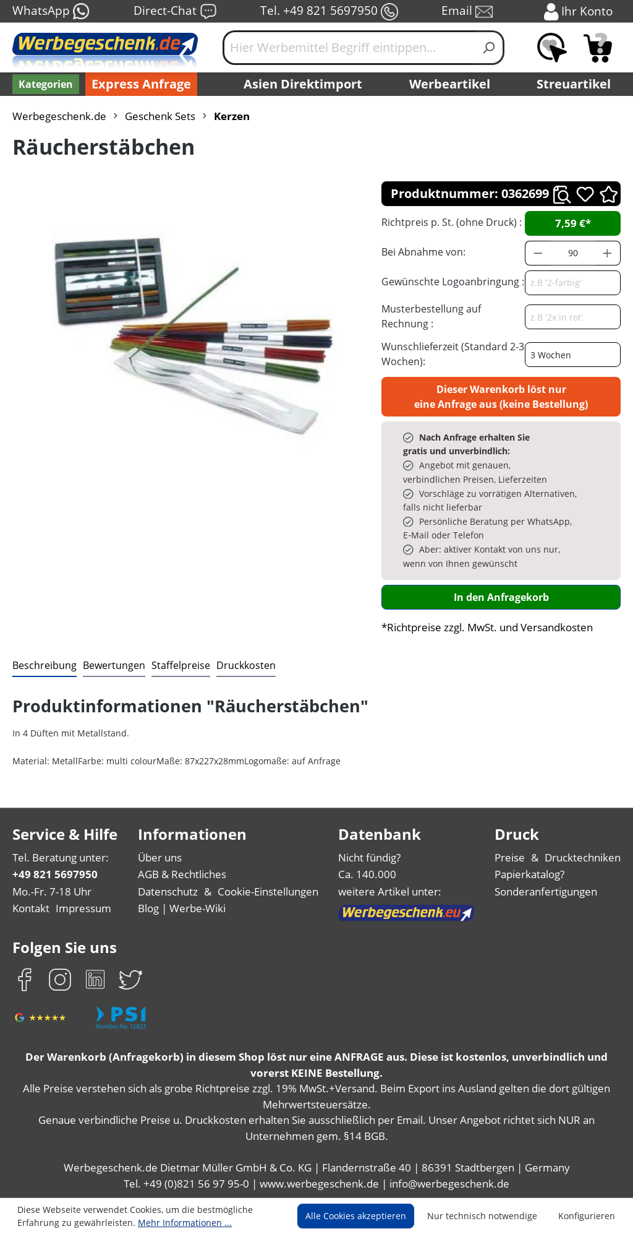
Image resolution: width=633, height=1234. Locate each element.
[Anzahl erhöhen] (608, 253)
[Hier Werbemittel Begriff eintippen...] (349, 47)
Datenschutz (168, 891)
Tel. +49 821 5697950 (329, 11)
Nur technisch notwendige (482, 1216)
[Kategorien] (45, 84)
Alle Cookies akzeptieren (355, 1216)
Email (467, 11)
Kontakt (30, 908)
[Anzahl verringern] (538, 253)
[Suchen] (489, 47)
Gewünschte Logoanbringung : (452, 281)
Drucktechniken (583, 857)
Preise (510, 857)
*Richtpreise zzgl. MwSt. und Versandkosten (487, 627)
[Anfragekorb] (598, 47)
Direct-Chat (175, 11)
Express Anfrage (141, 84)
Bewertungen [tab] (114, 665)
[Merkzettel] (552, 47)
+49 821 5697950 (55, 874)
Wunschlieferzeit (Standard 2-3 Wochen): (452, 354)
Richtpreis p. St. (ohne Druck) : (451, 222)
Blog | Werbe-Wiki (182, 908)
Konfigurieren (586, 1216)
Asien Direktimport (303, 84)
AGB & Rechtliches (182, 874)
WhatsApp (51, 11)
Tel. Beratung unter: (60, 857)
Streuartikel (574, 84)
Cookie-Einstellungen (268, 891)
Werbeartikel (449, 84)
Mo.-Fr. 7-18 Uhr (51, 891)
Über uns (160, 857)
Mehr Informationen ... (185, 1222)
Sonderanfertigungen (546, 891)
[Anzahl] (573, 253)
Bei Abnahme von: (423, 252)
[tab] (44, 666)
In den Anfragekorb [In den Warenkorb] (501, 597)
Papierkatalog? (529, 874)
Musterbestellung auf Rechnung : (431, 316)
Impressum (83, 908)
